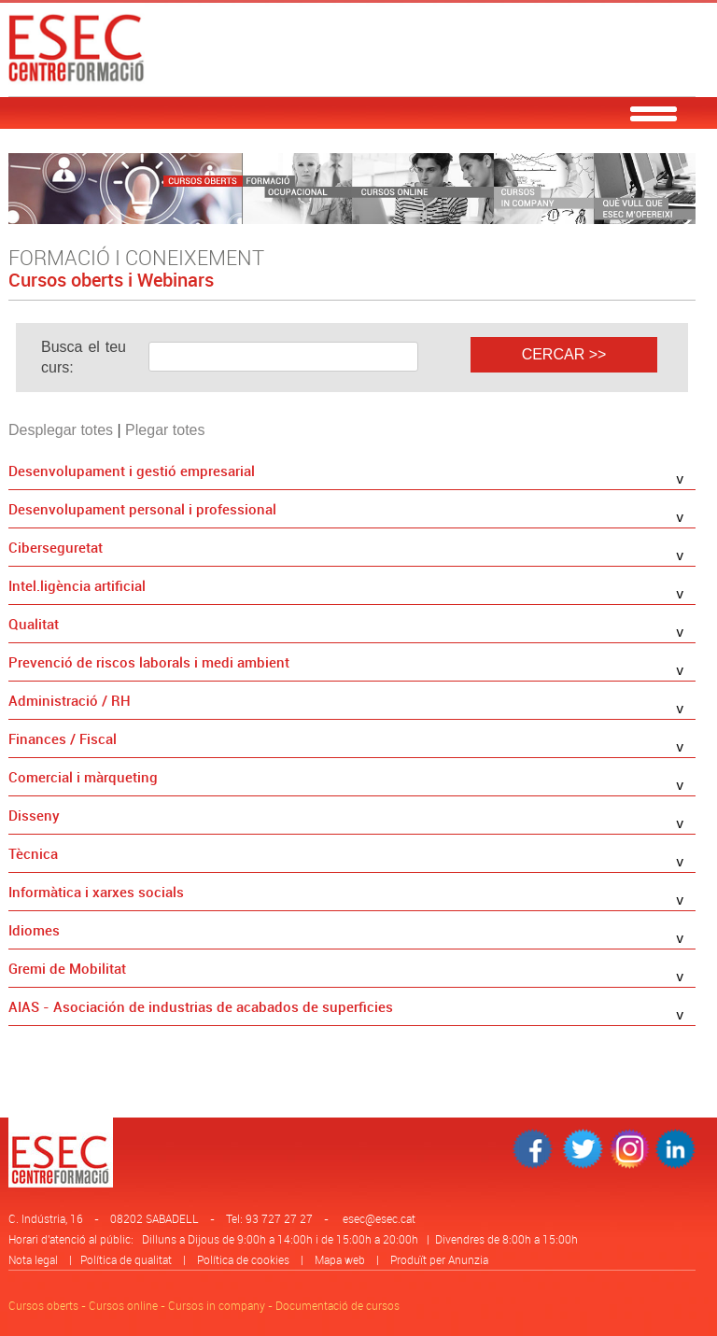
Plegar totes (164, 430)
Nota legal (33, 1259)
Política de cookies (243, 1259)
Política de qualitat (126, 1259)
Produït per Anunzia (439, 1259)
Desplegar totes (60, 430)
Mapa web (340, 1259)
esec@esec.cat (379, 1218)
